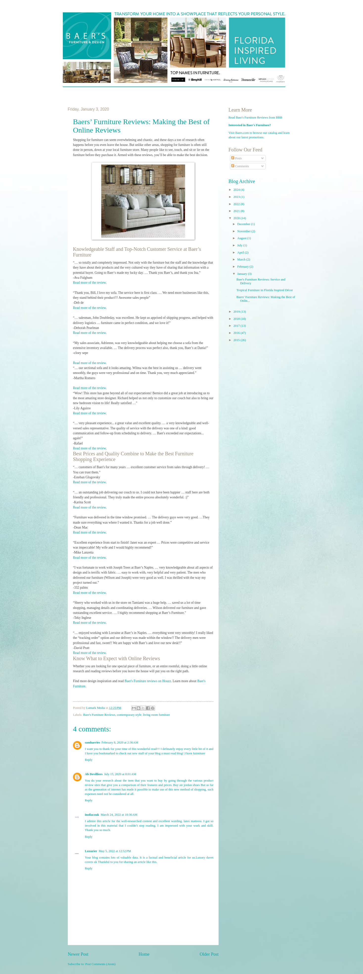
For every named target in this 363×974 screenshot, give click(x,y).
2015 (237, 340)
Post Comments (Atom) (100, 964)
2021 (237, 211)
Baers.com (242, 133)
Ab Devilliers (94, 774)
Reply (88, 760)
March (241, 259)
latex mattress (192, 821)
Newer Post (78, 954)
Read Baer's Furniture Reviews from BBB (255, 117)
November (244, 231)
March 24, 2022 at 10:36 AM (119, 814)
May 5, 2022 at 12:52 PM (115, 851)
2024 (237, 189)
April (241, 252)
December (244, 224)
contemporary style (129, 715)
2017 (237, 325)
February (243, 266)
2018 (237, 319)
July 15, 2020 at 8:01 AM (120, 774)
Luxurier (91, 851)
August (242, 238)
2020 (237, 218)
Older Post (209, 954)
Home (143, 954)
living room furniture (156, 715)
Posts (236, 158)
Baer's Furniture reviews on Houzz (148, 681)
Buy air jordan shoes (186, 785)
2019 (237, 311)
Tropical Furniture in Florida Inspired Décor (264, 290)
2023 (237, 197)
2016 (237, 333)
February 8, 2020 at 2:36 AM (120, 742)
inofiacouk (92, 814)
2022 (237, 204)
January (242, 274)
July (240, 245)
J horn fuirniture (194, 753)
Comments (240, 166)
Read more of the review (89, 282)
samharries (92, 742)
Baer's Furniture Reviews (99, 715)
